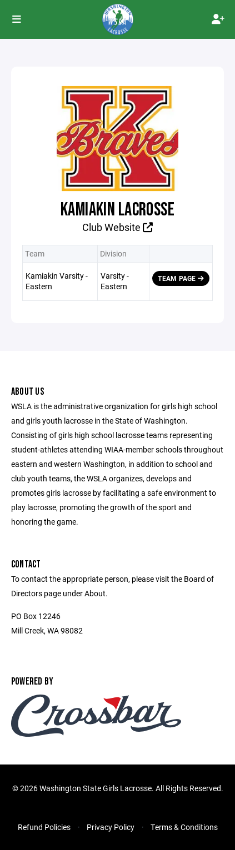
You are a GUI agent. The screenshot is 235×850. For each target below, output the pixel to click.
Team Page (181, 278)
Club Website (117, 227)
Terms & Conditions (184, 827)
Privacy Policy (110, 827)
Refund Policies (44, 827)
